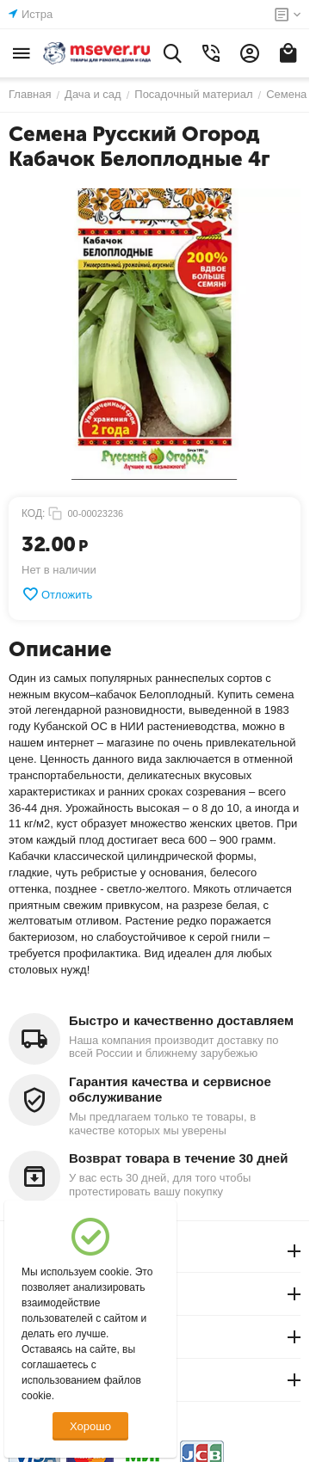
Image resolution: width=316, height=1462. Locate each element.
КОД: (33, 513)
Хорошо (90, 1426)
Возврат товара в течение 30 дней (178, 1158)
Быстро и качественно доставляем (181, 1020)
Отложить (57, 594)
